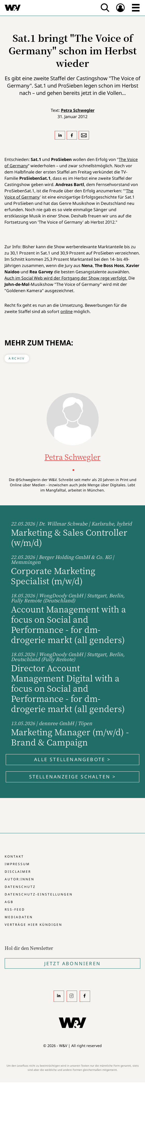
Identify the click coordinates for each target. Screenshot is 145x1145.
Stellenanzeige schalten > (72, 776)
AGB (9, 902)
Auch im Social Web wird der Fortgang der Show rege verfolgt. (65, 278)
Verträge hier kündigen (33, 924)
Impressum (17, 864)
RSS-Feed (15, 909)
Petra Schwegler (77, 110)
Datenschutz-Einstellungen (39, 894)
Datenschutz (20, 886)
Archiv (17, 358)
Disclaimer (18, 871)
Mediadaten (19, 917)
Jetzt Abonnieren (72, 963)
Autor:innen (19, 879)
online (66, 311)
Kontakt (14, 856)
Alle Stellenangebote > (72, 759)
